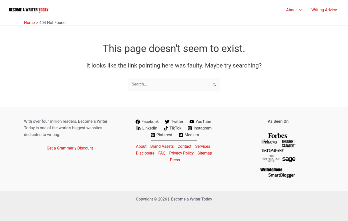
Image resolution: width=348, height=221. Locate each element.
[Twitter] (174, 122)
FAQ (161, 153)
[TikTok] (172, 128)
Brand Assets (162, 146)
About (140, 146)
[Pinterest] (161, 135)
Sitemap (205, 153)
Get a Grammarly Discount (69, 148)
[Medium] (189, 135)
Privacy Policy (181, 153)
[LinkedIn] (147, 128)
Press (175, 159)
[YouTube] (200, 122)
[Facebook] (147, 122)
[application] (301, 10)
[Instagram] (199, 128)
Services (203, 146)
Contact (185, 146)
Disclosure (144, 153)
